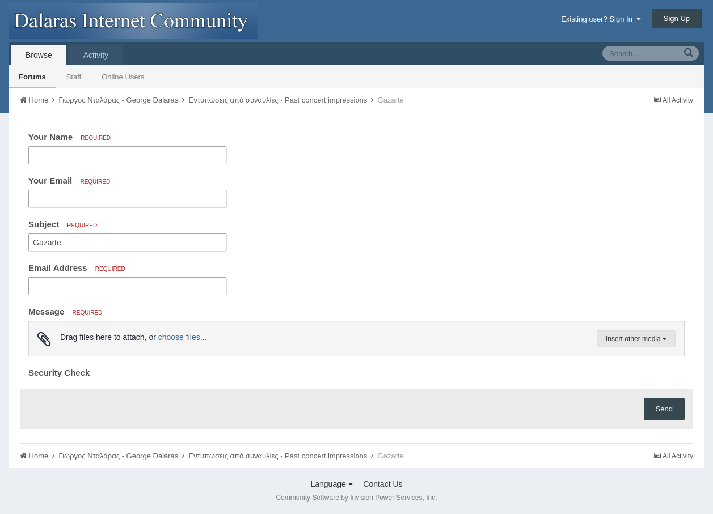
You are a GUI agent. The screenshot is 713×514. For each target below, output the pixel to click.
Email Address (76, 268)
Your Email (69, 180)
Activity (95, 55)
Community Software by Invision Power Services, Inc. (356, 498)
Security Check (59, 372)
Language (331, 483)
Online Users (123, 77)
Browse (39, 55)
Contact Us (382, 483)
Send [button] (664, 409)
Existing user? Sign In (601, 19)
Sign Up (677, 18)
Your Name (69, 137)
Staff (74, 77)
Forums (32, 77)
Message (65, 311)
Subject (62, 224)
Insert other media (636, 339)
